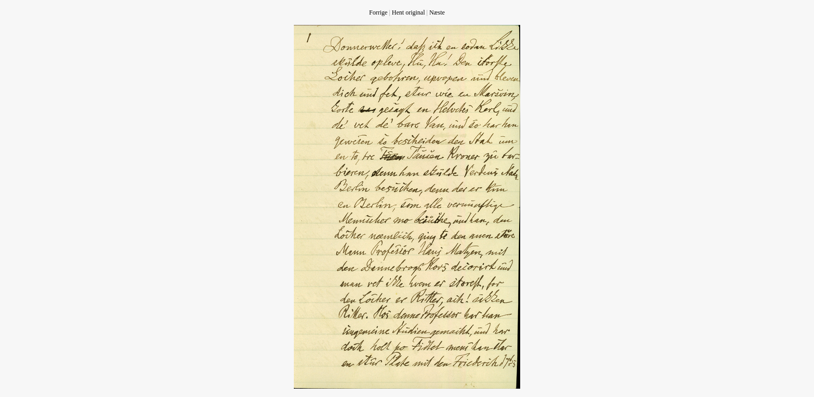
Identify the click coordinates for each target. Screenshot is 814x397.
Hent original (408, 12)
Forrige (378, 12)
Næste (437, 12)
